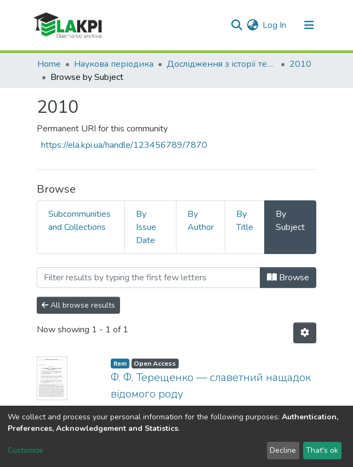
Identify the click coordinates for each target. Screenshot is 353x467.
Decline (283, 450)
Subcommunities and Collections (79, 220)
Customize (25, 450)
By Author (200, 220)
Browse (288, 278)
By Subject (290, 220)
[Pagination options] (304, 332)
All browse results (78, 305)
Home (49, 64)
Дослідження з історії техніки (221, 64)
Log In (275, 25)
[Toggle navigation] (309, 25)
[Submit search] (236, 25)
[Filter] (148, 277)
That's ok (322, 450)
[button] (252, 25)
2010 (300, 64)
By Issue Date (146, 227)
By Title (244, 220)
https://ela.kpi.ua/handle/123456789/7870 (124, 145)
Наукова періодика (113, 64)
